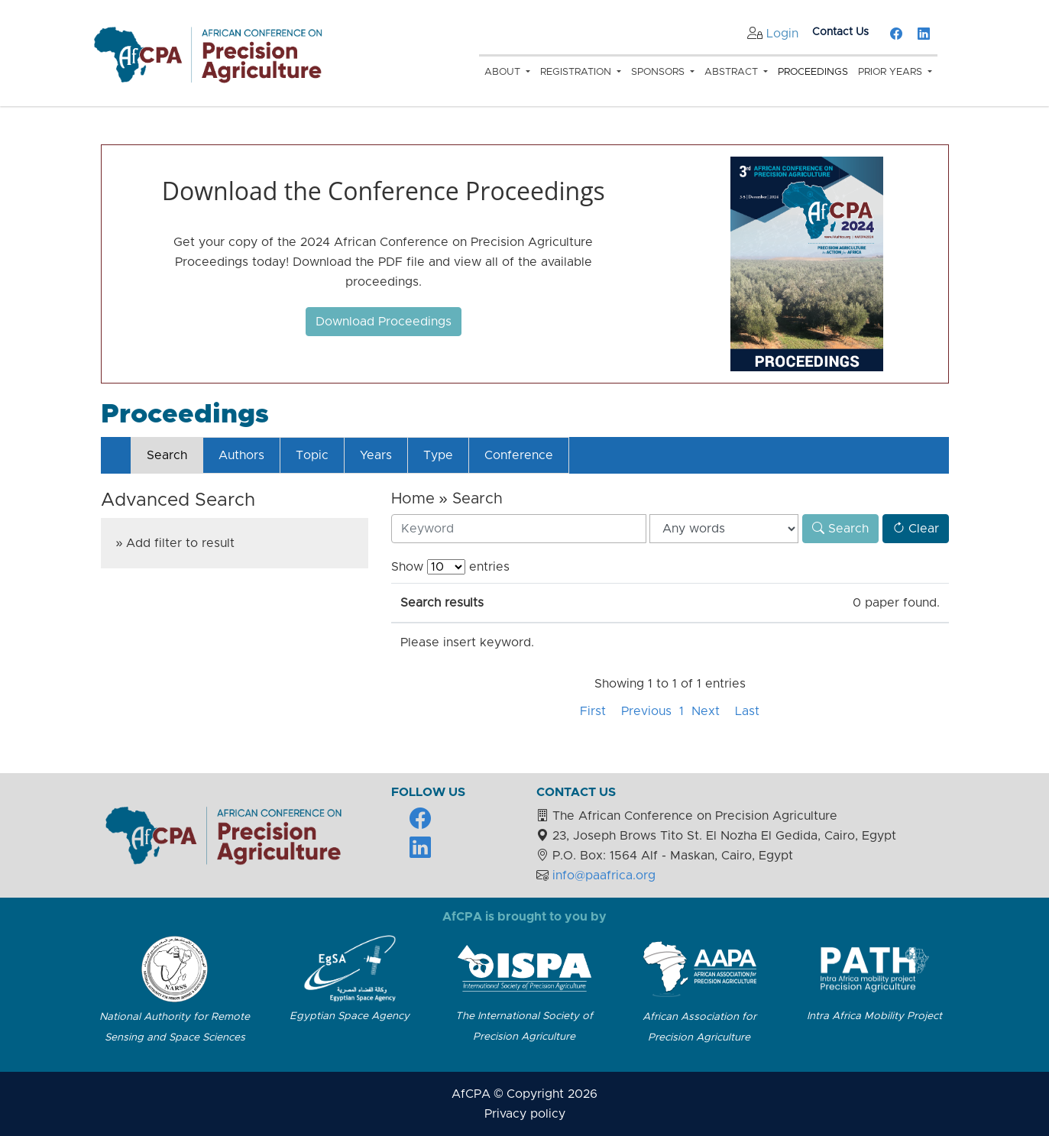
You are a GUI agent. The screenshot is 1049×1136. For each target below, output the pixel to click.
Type (438, 455)
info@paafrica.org (604, 875)
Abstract (732, 72)
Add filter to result (180, 543)
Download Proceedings (384, 322)
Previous (646, 711)
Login (782, 34)
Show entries (450, 566)
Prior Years (891, 72)
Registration (577, 72)
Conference (518, 455)
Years (376, 455)
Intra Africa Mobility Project (874, 1016)
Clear (915, 529)
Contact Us (840, 32)
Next (705, 711)
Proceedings (813, 72)
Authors (241, 455)
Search (167, 455)
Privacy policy (524, 1114)
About (503, 72)
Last (747, 711)
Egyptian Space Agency (350, 1016)
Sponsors (659, 72)
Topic (312, 455)
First (593, 711)
